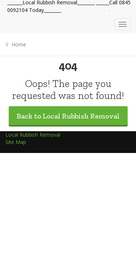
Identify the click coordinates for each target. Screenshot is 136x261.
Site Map (15, 141)
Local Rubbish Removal (32, 134)
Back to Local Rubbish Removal (68, 116)
